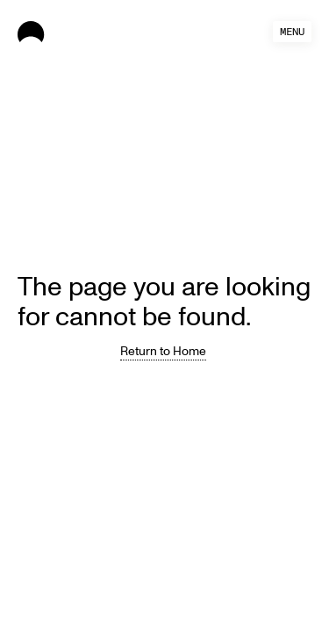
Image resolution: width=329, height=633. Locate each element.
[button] (292, 31)
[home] (80, 31)
